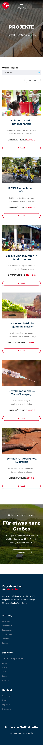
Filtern (32, 80)
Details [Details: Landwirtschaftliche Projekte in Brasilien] (21, 351)
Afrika (4, 663)
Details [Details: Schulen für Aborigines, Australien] (21, 486)
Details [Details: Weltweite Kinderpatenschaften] (21, 148)
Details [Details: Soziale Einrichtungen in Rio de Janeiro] (21, 283)
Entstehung (6, 621)
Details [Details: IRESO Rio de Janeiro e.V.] (21, 215)
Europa (4, 676)
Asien (4, 672)
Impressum (6, 704)
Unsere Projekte (10, 68)
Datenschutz (6, 709)
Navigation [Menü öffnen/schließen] (21, 6)
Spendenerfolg (7, 634)
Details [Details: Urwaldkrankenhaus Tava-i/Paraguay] (21, 418)
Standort (5, 700)
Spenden (5, 643)
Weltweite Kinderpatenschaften (13, 658)
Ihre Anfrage (6, 696)
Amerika (5, 667)
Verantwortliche (7, 626)
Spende (21, 552)
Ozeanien (5, 680)
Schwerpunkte (7, 630)
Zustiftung (6, 639)
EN (39, 6)
